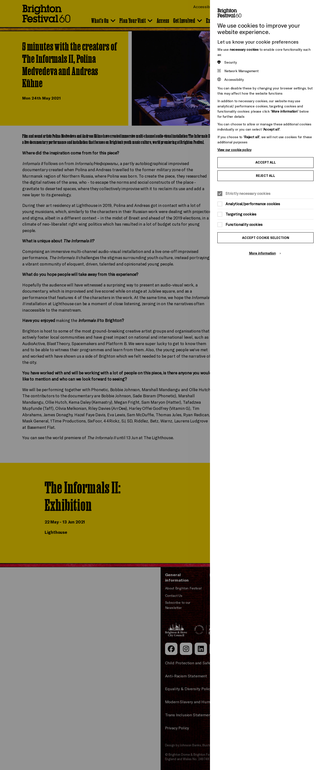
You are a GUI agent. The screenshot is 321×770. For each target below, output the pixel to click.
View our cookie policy (234, 150)
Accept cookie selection (265, 238)
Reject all (265, 176)
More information (262, 253)
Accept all (265, 162)
